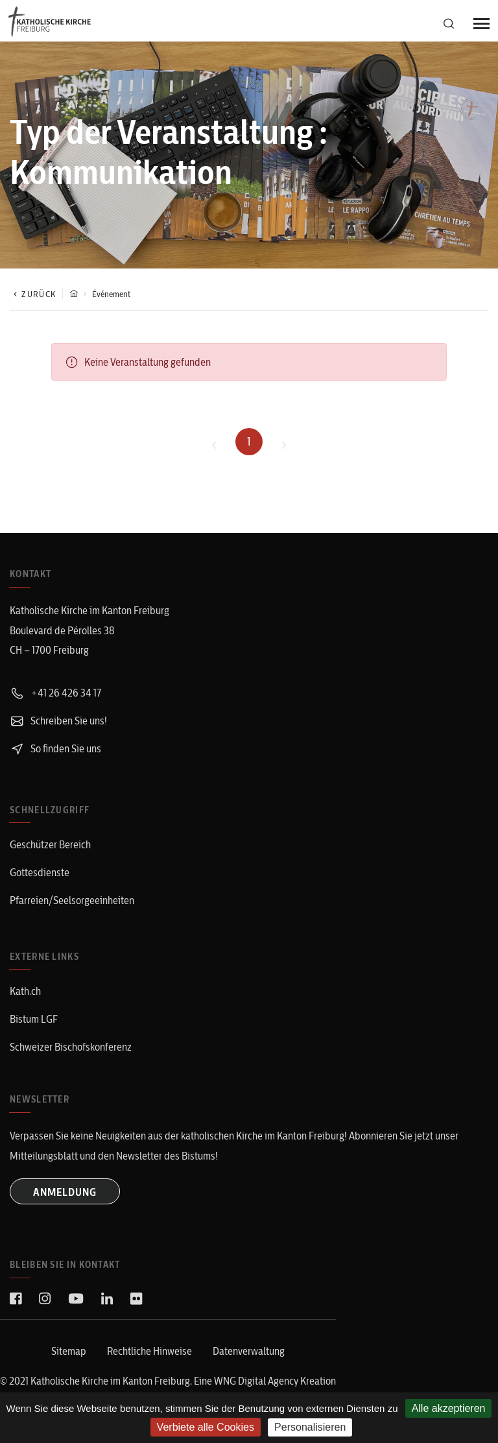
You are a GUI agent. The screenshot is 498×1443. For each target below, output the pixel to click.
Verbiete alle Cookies (205, 1427)
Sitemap (68, 1350)
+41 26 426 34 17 (55, 692)
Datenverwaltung (249, 1350)
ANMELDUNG (65, 1192)
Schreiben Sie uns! (58, 720)
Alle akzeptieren (449, 1408)
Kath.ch (25, 990)
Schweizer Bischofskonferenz (71, 1046)
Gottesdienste (39, 872)
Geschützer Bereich (50, 844)
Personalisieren (310, 1427)
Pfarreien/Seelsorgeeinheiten (72, 900)
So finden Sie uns (55, 748)
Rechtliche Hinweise (149, 1350)
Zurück (33, 294)
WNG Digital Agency (257, 1380)
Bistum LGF (34, 1018)
